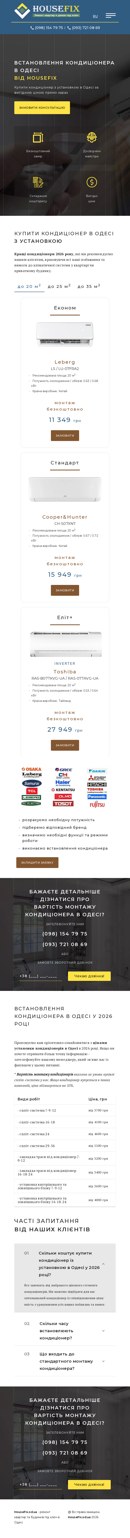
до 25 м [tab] (59, 285)
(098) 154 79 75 (49, 28)
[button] (65, 1264)
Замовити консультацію (42, 107)
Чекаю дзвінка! (89, 976)
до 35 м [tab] (89, 285)
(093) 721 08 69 (86, 28)
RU (95, 16)
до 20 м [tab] (29, 285)
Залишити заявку (37, 862)
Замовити (65, 435)
